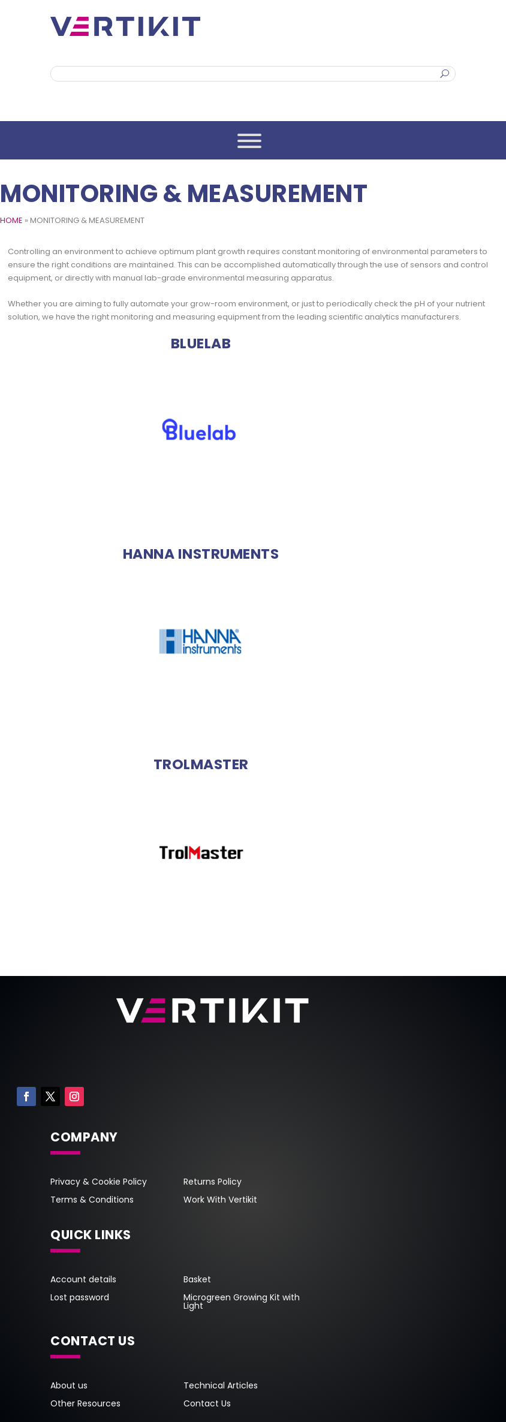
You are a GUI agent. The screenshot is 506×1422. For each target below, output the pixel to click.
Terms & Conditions (92, 1200)
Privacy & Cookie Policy (98, 1182)
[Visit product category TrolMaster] (201, 765)
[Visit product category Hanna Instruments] (201, 554)
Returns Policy (212, 1182)
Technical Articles (220, 1386)
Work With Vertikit (220, 1200)
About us (69, 1386)
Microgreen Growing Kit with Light (241, 1302)
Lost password (79, 1298)
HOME (11, 220)
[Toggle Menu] (249, 141)
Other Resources (85, 1404)
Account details (83, 1280)
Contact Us (207, 1404)
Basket (197, 1280)
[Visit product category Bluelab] (201, 343)
